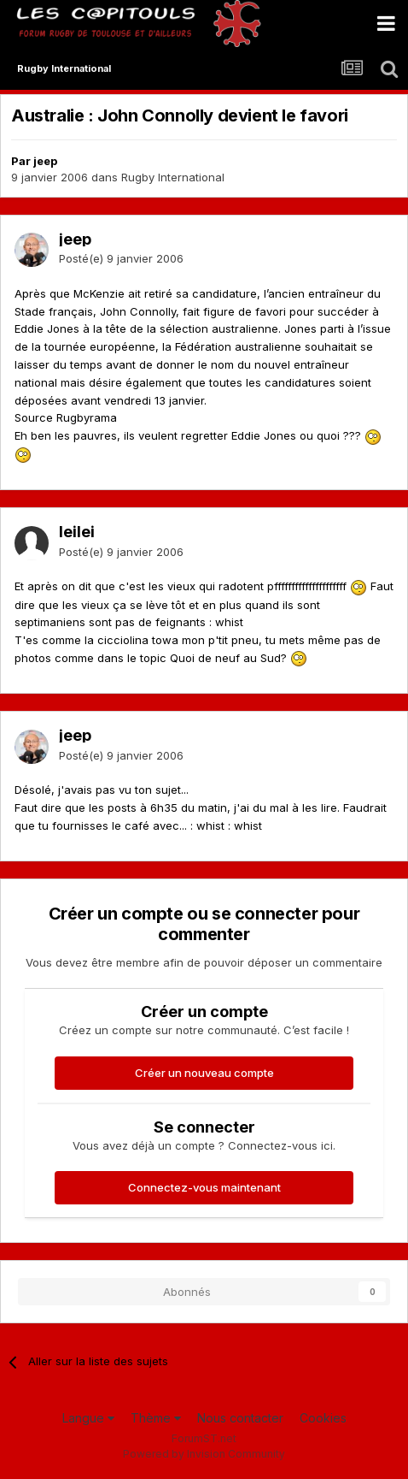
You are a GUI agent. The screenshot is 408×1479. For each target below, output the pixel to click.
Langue (88, 1418)
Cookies (323, 1418)
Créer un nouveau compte (204, 1073)
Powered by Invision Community (204, 1453)
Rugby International (172, 177)
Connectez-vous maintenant (204, 1187)
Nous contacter (240, 1418)
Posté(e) (121, 258)
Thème (156, 1418)
